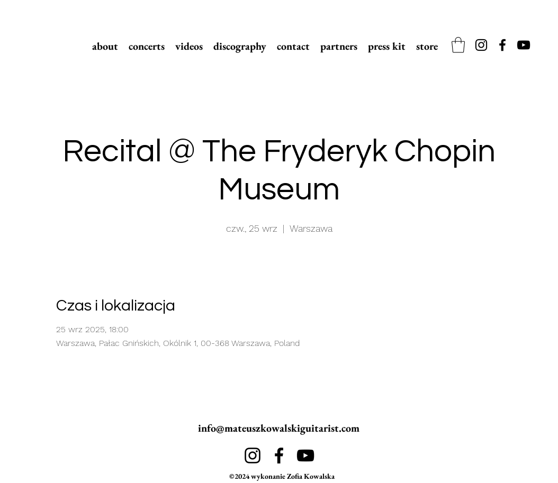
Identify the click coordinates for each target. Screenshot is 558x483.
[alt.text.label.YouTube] (524, 45)
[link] (458, 45)
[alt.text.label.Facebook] (502, 45)
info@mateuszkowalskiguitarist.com (278, 428)
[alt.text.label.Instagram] (481, 45)
